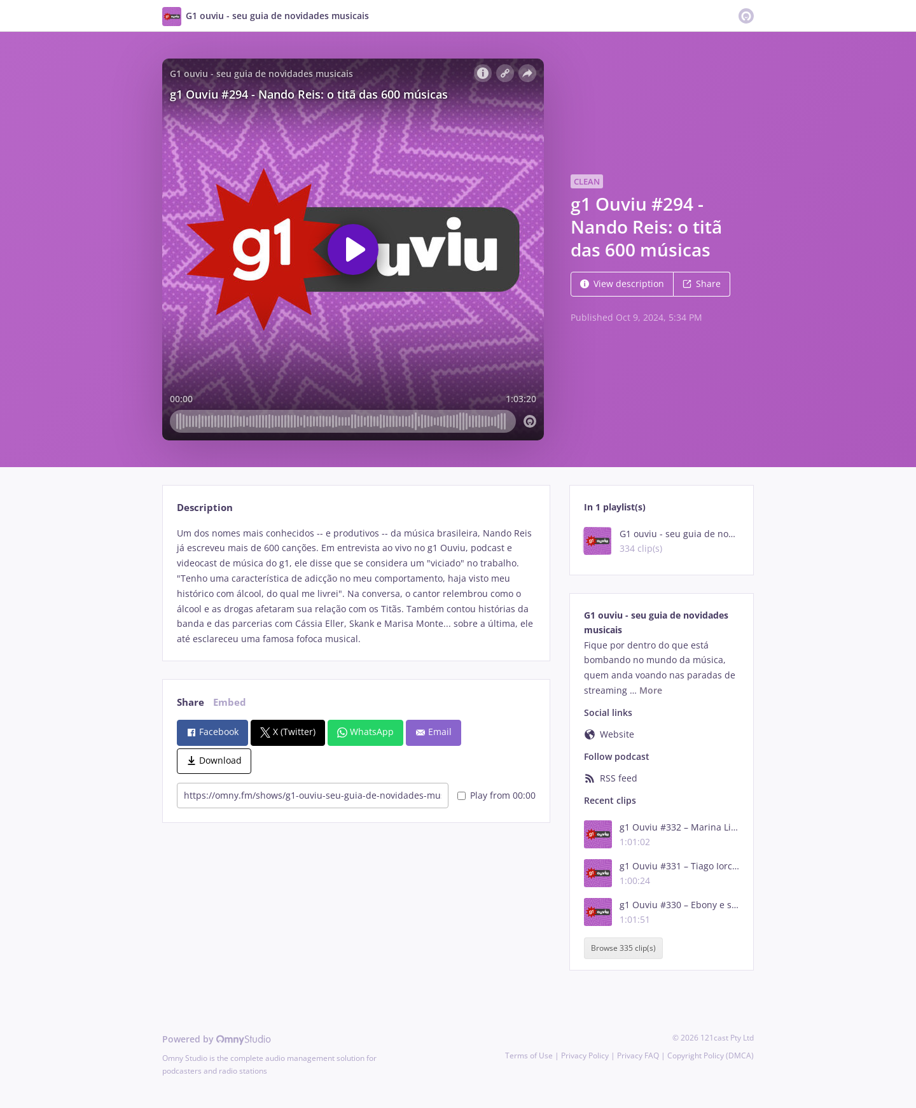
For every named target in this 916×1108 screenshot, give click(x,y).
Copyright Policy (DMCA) (710, 1055)
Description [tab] (205, 507)
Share (702, 283)
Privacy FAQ (638, 1055)
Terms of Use (529, 1055)
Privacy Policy (585, 1055)
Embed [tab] (229, 702)
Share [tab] (190, 702)
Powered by (216, 1039)
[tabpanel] (356, 586)
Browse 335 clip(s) (623, 948)
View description (622, 283)
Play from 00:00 (496, 795)
